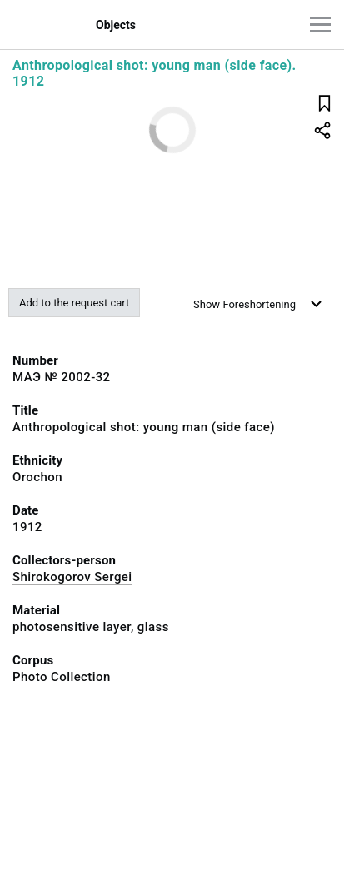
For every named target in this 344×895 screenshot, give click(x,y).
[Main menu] (320, 24)
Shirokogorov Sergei (72, 576)
